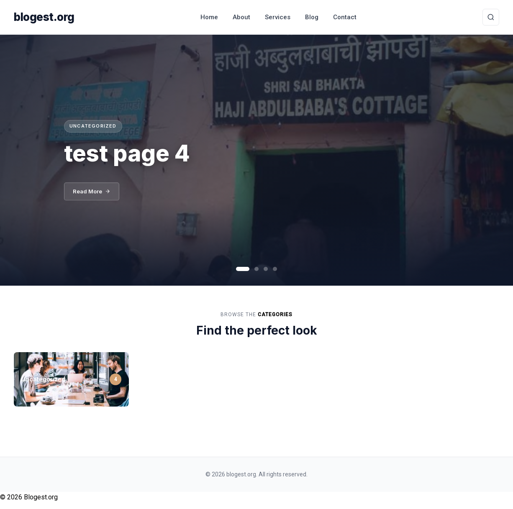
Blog (311, 17)
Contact (345, 17)
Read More (91, 192)
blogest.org (44, 16)
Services (277, 17)
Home (209, 17)
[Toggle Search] (490, 17)
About (241, 17)
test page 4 (127, 153)
